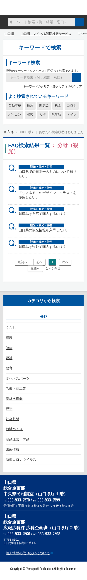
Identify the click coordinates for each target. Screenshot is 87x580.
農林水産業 (14, 399)
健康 (9, 348)
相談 (30, 114)
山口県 (9, 34)
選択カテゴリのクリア (67, 86)
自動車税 (14, 105)
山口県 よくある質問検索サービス (43, 7)
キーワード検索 (24, 62)
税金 (58, 105)
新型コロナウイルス (21, 459)
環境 (9, 338)
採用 (30, 105)
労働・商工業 (16, 388)
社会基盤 (12, 419)
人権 (42, 114)
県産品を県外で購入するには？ (42, 247)
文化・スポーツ (17, 378)
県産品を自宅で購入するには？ (42, 214)
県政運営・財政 (17, 439)
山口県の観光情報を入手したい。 (44, 230)
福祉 (9, 358)
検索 (79, 22)
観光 (9, 409)
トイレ (71, 114)
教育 (9, 368)
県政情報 (12, 449)
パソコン (14, 114)
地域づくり (14, 429)
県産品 (56, 114)
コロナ (71, 105)
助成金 (44, 105)
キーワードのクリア (36, 86)
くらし (11, 328)
